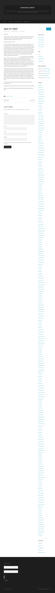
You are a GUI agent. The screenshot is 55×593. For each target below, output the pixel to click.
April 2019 (40, 273)
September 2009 (41, 531)
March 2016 (40, 356)
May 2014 (40, 405)
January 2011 (40, 495)
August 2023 (40, 157)
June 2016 (40, 349)
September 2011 (41, 477)
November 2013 (41, 419)
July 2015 (40, 374)
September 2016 (41, 342)
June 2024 (40, 134)
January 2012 (40, 468)
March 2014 (40, 410)
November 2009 (41, 526)
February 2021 (41, 224)
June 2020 (40, 242)
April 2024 (40, 139)
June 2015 (40, 376)
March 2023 (40, 168)
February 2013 (41, 439)
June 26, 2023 (47, 77)
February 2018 (41, 304)
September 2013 (41, 423)
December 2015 (41, 363)
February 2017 (41, 331)
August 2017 (40, 318)
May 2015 (40, 378)
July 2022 (40, 186)
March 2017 (40, 329)
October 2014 (40, 394)
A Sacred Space (41, 39)
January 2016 (40, 360)
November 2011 (41, 472)
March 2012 (40, 463)
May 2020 (40, 244)
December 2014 (41, 390)
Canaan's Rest (27, 8)
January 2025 (40, 119)
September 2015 (41, 369)
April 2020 (40, 246)
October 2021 (40, 206)
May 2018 (40, 298)
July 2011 (40, 481)
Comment (6, 113)
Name (5, 126)
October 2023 (40, 152)
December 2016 (41, 336)
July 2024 (40, 132)
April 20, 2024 (32, 100)
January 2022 (40, 199)
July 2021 (40, 213)
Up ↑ (50, 589)
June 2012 (40, 457)
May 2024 (40, 136)
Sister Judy (7, 96)
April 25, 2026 (41, 44)
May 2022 (40, 190)
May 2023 (40, 163)
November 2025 (41, 96)
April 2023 (40, 166)
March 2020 (40, 248)
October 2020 (40, 233)
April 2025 (40, 112)
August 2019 (40, 264)
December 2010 (41, 497)
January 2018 (40, 307)
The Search (47, 75)
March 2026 (40, 87)
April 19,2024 (6, 100)
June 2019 (40, 269)
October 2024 (40, 125)
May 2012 (40, 459)
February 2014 (41, 412)
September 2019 (41, 262)
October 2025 (40, 98)
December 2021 (41, 201)
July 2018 (40, 293)
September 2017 (41, 316)
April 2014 (40, 407)
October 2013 (40, 421)
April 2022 (40, 192)
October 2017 (40, 313)
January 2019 (40, 280)
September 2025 (41, 101)
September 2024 (41, 127)
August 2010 (40, 506)
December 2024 (41, 121)
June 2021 (40, 215)
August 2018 (40, 291)
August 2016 (40, 345)
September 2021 (41, 208)
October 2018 (40, 286)
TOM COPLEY (41, 75)
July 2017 (40, 320)
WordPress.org (41, 60)
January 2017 (40, 334)
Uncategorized (41, 547)
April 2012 (40, 461)
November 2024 (41, 123)
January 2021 (40, 226)
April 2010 (40, 515)
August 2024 (40, 130)
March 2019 (40, 275)
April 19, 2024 (6, 31)
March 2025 (40, 114)
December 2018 (41, 282)
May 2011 (40, 486)
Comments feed (41, 58)
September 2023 (41, 154)
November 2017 (41, 311)
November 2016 (41, 338)
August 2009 (40, 533)
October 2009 (40, 528)
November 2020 (41, 230)
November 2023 (41, 150)
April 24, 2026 (41, 46)
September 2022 (41, 181)
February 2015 (41, 385)
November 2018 (41, 284)
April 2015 (40, 381)
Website (5, 137)
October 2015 (40, 367)
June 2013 (40, 430)
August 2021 (40, 210)
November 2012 (41, 446)
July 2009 (40, 535)
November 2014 (41, 392)
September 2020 (41, 235)
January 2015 (40, 387)
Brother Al (40, 543)
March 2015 (40, 383)
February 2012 (41, 466)
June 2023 (40, 161)
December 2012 (41, 443)
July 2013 (40, 428)
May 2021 (40, 217)
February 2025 (41, 116)
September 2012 (41, 450)
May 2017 (40, 325)
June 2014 (40, 403)
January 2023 (40, 172)
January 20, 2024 (47, 73)
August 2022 (40, 183)
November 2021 (41, 204)
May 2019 (40, 271)
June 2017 (40, 322)
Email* (11, 571)
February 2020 (41, 251)
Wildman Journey (18, 21)
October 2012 (40, 448)
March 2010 (40, 517)
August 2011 (40, 479)
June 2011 (40, 484)
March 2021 (40, 222)
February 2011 (41, 493)
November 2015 (41, 365)
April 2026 (40, 85)
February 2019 (41, 278)
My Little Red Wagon (46, 68)
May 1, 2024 (47, 70)
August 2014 (40, 398)
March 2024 (40, 141)
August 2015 (40, 372)
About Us (26, 21)
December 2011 (41, 470)
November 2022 (41, 177)
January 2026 (40, 92)
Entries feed (40, 56)
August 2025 (40, 103)
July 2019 (40, 266)
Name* (11, 567)
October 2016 (40, 340)
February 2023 (41, 170)
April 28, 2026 (41, 37)
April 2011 (40, 488)
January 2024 (40, 145)
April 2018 (40, 300)
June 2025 (40, 107)
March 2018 (40, 302)
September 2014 (41, 396)
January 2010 (40, 522)
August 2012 (40, 452)
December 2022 (41, 174)
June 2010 (40, 510)
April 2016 (40, 354)
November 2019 (41, 257)
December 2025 (41, 94)
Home (5, 21)
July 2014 (40, 401)
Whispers (10, 21)
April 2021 (40, 219)
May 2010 (40, 513)
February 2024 (41, 143)
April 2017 (40, 327)
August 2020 (40, 237)
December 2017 (41, 309)
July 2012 (40, 454)
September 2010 (41, 504)
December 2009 (41, 524)
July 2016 (40, 347)
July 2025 (40, 105)
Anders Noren (45, 589)
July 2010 (40, 508)
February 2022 (41, 197)
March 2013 (40, 437)
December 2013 (41, 416)
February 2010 (41, 519)
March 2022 (40, 195)
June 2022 (40, 188)
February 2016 (41, 358)
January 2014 (40, 414)
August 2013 (40, 425)
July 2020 (40, 239)
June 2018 (40, 295)
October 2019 (40, 260)
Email (5, 131)
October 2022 (40, 179)
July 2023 (40, 159)
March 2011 (40, 490)
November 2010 (41, 499)
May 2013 (40, 432)
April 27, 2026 (41, 41)
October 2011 (40, 475)
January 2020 (40, 253)
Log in (39, 54)
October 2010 (40, 501)
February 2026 (41, 89)
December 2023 (41, 148)
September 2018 (41, 289)
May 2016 (40, 351)
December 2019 (41, 255)
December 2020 (41, 228)
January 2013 (40, 441)
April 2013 (40, 434)
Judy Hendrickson (14, 31)
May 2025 (40, 110)
